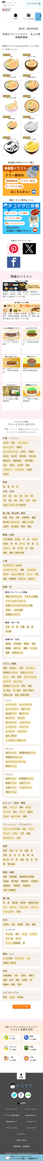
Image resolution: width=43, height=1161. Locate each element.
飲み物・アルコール (11, 522)
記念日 (6, 474)
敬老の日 (7, 461)
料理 (5, 518)
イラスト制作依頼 (28, 16)
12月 (34, 500)
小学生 (23, 975)
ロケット (34, 907)
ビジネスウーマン (10, 570)
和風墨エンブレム (10, 672)
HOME (16, 16)
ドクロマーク (11, 727)
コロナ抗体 (18, 610)
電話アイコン (11, 792)
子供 (36, 574)
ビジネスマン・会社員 (12, 565)
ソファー (33, 934)
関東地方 (25, 881)
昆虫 (32, 548)
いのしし (7, 548)
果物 (29, 526)
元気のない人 (17, 653)
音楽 (5, 807)
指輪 (28, 833)
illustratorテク (11, 1122)
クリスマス (19, 470)
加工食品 (15, 526)
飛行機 (15, 903)
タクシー (13, 907)
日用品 (6, 924)
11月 (28, 500)
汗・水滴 (16, 690)
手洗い (8, 610)
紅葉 (27, 465)
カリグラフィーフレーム (16, 762)
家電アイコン (11, 783)
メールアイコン (25, 787)
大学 (16, 975)
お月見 (20, 465)
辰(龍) (5, 544)
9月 (15, 500)
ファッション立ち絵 (11, 829)
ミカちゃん (31, 570)
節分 (13, 443)
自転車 (23, 903)
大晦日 (29, 470)
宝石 (22, 833)
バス (5, 907)
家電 (27, 924)
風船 (25, 816)
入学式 (23, 452)
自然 (5, 846)
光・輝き (7, 690)
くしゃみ (33, 648)
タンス (18, 938)
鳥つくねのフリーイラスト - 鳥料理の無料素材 (11, 370)
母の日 (6, 456)
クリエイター (31, 1128)
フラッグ (7, 681)
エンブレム (30, 668)
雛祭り (19, 447)
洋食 (17, 518)
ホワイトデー (8, 447)
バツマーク (10, 731)
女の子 (6, 574)
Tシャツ (6, 833)
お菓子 (6, 526)
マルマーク (22, 731)
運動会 (6, 984)
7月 (4, 500)
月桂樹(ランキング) (11, 686)
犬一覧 (20, 548)
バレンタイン (23, 443)
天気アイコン (24, 783)
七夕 (5, 465)
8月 (10, 500)
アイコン (9, 774)
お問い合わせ (21, 1140)
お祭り (12, 465)
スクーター (24, 907)
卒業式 (31, 452)
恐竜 (5, 553)
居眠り (31, 975)
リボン (15, 833)
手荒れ (26, 644)
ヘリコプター (8, 912)
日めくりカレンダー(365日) (14, 505)
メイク (31, 829)
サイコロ (7, 812)
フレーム (9, 748)
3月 (15, 496)
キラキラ (21, 718)
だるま (12, 997)
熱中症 (8, 644)
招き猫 (20, 997)
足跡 (5, 668)
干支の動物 (7, 539)
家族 (5, 579)
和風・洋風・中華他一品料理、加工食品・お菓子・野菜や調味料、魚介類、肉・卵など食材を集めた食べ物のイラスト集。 (21, 316)
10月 (21, 500)
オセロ (28, 807)
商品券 (20, 924)
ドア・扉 (9, 938)
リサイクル (19, 958)
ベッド (24, 934)
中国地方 (16, 886)
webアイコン (11, 779)
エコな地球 (7, 958)
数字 (23, 686)
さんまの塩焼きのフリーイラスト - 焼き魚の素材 (11, 342)
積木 (15, 812)
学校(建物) (7, 975)
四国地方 (26, 886)
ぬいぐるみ (15, 816)
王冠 (18, 838)
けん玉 (6, 816)
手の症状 (17, 644)
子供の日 (32, 456)
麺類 (34, 518)
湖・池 (6, 860)
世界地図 (13, 877)
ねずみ (17, 539)
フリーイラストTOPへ (21, 1006)
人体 (7, 627)
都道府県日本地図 (26, 877)
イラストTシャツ (31, 1109)
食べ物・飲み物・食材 (14, 513)
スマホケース (31, 1122)
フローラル (17, 681)
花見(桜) (22, 456)
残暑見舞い (17, 461)
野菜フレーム (11, 766)
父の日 (14, 456)
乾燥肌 (8, 648)
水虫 (33, 644)
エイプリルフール (10, 452)
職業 (22, 570)
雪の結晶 (11, 864)
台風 (22, 860)
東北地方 (15, 881)
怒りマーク (10, 718)
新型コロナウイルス (14, 596)
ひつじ (22, 544)
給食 (11, 980)
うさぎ (34, 539)
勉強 (13, 984)
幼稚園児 (12, 579)
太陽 (26, 851)
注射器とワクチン (13, 614)
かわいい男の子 (17, 574)
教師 (17, 980)
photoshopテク (31, 1115)
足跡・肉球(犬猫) (22, 695)
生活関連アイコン (26, 779)
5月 (26, 496)
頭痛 (7, 653)
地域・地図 (8, 872)
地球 (5, 851)
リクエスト (21, 1134)
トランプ (13, 807)
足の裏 (8, 631)
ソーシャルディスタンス (16, 601)
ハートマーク (11, 704)
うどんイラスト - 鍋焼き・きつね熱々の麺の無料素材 (11, 399)
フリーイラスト (34, 3)
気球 (18, 912)
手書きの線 (7, 695)
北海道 (6, 881)
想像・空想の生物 (16, 553)
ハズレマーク (24, 722)
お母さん (31, 579)
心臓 (22, 627)
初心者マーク (11, 713)
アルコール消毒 (31, 596)
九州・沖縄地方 (9, 890)
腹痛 (25, 648)
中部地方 (34, 881)
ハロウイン (7, 470)
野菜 (23, 526)
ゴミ (28, 958)
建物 (34, 924)
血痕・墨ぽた (28, 690)
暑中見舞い (29, 461)
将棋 (21, 807)
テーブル (9, 934)
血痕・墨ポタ (11, 736)
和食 (11, 518)
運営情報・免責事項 (21, 1146)
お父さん (22, 579)
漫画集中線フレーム (27, 753)
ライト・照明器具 (13, 943)
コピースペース (30, 677)
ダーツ (22, 812)
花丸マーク (25, 709)
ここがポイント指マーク (16, 740)
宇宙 (5, 855)
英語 (30, 686)
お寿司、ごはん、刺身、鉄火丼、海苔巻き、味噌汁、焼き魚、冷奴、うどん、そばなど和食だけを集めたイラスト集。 (21, 294)
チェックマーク (25, 704)
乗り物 (6, 898)
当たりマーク (11, 722)
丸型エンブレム (26, 672)
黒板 (5, 980)
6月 (31, 496)
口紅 (24, 829)
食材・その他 (27, 522)
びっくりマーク (12, 709)
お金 (13, 924)
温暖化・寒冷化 (9, 963)
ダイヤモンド (8, 838)
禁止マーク (23, 713)
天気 (11, 851)
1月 (4, 496)
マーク (8, 700)
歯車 (19, 677)
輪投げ (30, 812)
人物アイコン (11, 787)
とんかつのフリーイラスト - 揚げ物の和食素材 (31, 342)
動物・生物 (8, 535)
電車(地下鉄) (33, 903)
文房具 (24, 980)
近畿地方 (7, 886)
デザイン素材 (9, 663)
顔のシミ (17, 648)
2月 (10, 496)
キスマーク (23, 727)
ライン (6, 677)
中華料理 (25, 518)
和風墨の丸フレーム (14, 757)
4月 (20, 496)
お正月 (6, 443)
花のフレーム (11, 753)
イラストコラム (11, 1128)
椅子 (17, 934)
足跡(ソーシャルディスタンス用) (19, 605)
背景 (21, 668)
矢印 (13, 677)
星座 (5, 997)
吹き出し (13, 668)
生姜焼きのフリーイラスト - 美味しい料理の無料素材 (31, 399)
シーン (29, 574)
